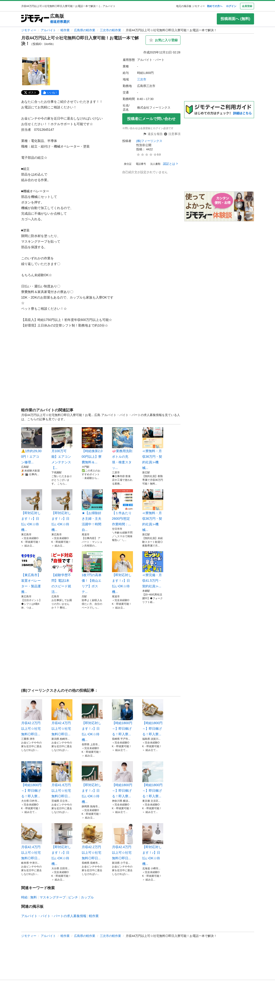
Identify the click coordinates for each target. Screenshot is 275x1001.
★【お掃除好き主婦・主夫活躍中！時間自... (92, 510)
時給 (24, 897)
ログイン (231, 6)
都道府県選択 (60, 22)
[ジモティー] (35, 18)
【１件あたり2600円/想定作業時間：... (122, 507)
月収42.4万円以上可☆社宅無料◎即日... (61, 717)
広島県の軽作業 (84, 30)
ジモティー (28, 30)
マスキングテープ (53, 897)
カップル (87, 897)
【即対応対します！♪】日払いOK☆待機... (31, 510)
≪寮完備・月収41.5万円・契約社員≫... (152, 569)
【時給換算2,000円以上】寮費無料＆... (92, 445)
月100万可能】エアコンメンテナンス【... (61, 448)
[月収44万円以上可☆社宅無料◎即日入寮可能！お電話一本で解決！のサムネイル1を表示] (36, 71)
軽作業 (65, 30)
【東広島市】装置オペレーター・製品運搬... (31, 572)
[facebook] (50, 92)
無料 (33, 897)
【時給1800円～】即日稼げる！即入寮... (122, 717)
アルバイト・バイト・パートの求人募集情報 (53, 916)
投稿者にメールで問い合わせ (151, 119)
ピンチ (73, 897)
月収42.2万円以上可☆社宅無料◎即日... (31, 717)
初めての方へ (214, 6)
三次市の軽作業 (110, 30)
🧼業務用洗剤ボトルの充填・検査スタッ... (122, 448)
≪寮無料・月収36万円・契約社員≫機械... (152, 448)
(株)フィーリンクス (149, 141)
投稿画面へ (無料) (235, 19)
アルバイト (48, 30)
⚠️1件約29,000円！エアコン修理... (31, 445)
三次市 (141, 79)
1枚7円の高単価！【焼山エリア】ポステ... (92, 572)
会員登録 (247, 6)
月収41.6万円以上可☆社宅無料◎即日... (61, 779)
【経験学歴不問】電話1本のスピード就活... (61, 572)
